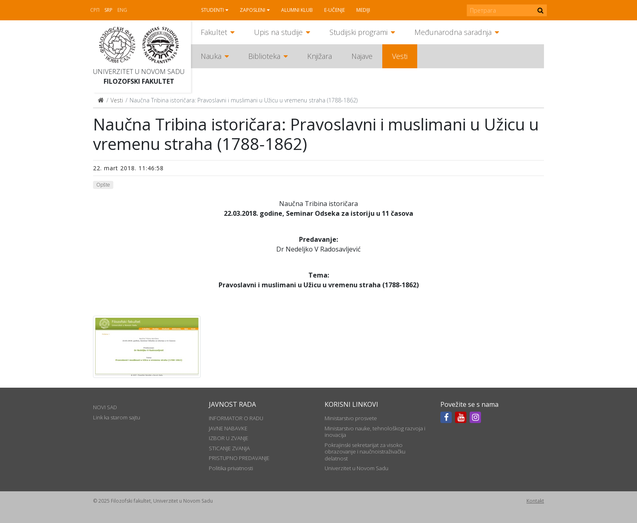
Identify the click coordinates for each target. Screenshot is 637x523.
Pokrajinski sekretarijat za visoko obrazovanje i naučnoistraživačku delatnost (365, 451)
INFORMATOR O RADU (236, 418)
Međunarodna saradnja (453, 32)
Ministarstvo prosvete (351, 418)
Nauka (211, 56)
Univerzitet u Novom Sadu (138, 71)
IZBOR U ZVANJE (228, 438)
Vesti (399, 56)
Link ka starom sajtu (116, 417)
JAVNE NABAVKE (228, 428)
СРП (95, 10)
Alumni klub (297, 10)
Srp (108, 10)
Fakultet (214, 32)
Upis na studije (278, 32)
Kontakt (535, 500)
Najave (362, 56)
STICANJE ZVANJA (229, 448)
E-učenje (334, 10)
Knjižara (319, 56)
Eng (122, 10)
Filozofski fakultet (139, 81)
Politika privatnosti (231, 468)
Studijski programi (358, 32)
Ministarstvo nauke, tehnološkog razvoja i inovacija (375, 431)
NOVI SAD (105, 407)
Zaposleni (252, 10)
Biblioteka (264, 56)
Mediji (363, 10)
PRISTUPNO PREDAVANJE (239, 458)
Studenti (212, 10)
